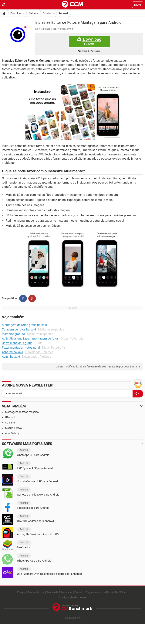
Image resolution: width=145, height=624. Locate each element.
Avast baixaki (11, 356)
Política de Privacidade (59, 592)
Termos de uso (36, 592)
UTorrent (10, 417)
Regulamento (93, 592)
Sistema (33, 13)
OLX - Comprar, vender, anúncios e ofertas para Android (49, 573)
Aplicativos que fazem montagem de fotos (30, 338)
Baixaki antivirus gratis (17, 343)
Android (63, 13)
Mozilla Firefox (13, 428)
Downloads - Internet (39, 352)
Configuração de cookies (72, 597)
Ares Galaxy (12, 433)
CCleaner (10, 422)
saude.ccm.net (73, 617)
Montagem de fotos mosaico (22, 411)
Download (89, 41)
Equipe (21, 592)
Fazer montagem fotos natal (21, 347)
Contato (79, 592)
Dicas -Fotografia (72, 338)
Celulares (48, 13)
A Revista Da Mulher (115, 592)
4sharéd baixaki (12, 352)
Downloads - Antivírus (36, 356)
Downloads (17, 13)
